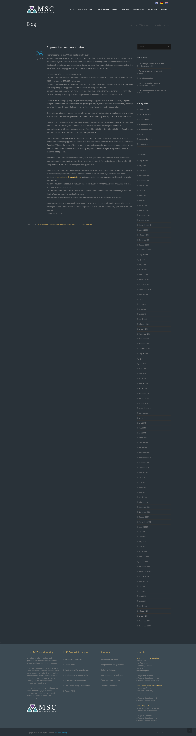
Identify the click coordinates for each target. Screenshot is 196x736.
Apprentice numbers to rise (65, 47)
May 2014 (142, 265)
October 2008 (144, 576)
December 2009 (144, 507)
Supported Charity (145, 139)
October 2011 (144, 403)
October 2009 (144, 517)
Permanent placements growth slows (150, 72)
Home (72, 9)
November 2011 (144, 398)
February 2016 (144, 210)
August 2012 (143, 354)
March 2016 (143, 205)
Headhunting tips (145, 129)
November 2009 (144, 512)
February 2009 (144, 556)
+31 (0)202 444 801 (144, 715)
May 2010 (142, 487)
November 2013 (144, 279)
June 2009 (142, 537)
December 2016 (144, 175)
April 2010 (142, 492)
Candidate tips (144, 109)
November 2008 (144, 571)
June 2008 (142, 591)
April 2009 (142, 547)
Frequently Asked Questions (112, 664)
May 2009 (142, 542)
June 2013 (142, 304)
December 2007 (144, 621)
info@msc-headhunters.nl (146, 718)
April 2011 (142, 433)
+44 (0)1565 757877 (144, 675)
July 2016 (142, 190)
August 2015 (143, 230)
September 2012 (145, 349)
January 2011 (143, 448)
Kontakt (164, 9)
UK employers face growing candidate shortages (149, 84)
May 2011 (142, 428)
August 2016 (143, 185)
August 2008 (143, 581)
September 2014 (145, 250)
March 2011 (143, 438)
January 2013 (143, 329)
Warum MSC (152, 9)
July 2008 (142, 586)
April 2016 (142, 200)
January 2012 (143, 388)
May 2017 (142, 166)
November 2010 (144, 457)
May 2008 (142, 596)
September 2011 (145, 408)
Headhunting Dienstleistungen (77, 670)
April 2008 (142, 601)
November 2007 (144, 626)
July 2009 (142, 532)
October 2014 (144, 245)
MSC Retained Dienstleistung (112, 675)
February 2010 (144, 502)
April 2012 (142, 373)
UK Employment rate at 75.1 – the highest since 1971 (151, 65)
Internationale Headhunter (107, 9)
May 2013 (142, 309)
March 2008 (143, 606)
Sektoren (126, 9)
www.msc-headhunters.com (147, 680)
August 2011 (143, 413)
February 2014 (144, 274)
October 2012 (144, 344)
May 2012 (142, 368)
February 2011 (144, 443)
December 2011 (144, 393)
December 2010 (144, 452)
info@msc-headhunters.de (147, 698)
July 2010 (142, 477)
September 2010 (145, 467)
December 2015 (144, 215)
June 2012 (142, 363)
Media (141, 134)
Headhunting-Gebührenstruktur (77, 675)
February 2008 (144, 611)
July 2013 (142, 299)
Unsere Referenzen (109, 685)
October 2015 (144, 220)
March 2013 (143, 319)
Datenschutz (70, 664)
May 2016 (142, 195)
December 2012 (144, 334)
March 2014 (143, 269)
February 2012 (144, 383)
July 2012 (142, 358)
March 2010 (143, 497)
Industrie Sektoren (108, 670)
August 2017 (143, 161)
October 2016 (144, 180)
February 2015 (144, 235)
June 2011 (142, 423)
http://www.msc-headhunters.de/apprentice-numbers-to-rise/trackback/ (65, 224)
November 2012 (144, 339)
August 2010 (143, 472)
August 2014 (143, 255)
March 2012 (143, 378)
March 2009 (143, 551)
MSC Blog (140, 25)
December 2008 (144, 566)
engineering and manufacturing (68, 177)
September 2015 (145, 225)
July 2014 (142, 260)
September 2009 (145, 522)
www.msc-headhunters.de (147, 700)
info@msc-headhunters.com (147, 678)
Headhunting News (146, 124)
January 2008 (143, 616)
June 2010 (142, 482)
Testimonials (138, 9)
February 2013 (144, 324)
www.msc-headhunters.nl (146, 720)
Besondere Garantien (73, 659)
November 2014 (144, 240)
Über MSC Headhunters (110, 680)
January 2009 (143, 561)
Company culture (145, 114)
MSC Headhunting (61, 732)
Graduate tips (144, 119)
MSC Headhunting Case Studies (77, 685)
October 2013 (144, 284)
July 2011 (142, 418)
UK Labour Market (146, 78)
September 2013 (145, 289)
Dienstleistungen (85, 9)
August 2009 (143, 527)
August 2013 (143, 294)
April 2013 (142, 314)
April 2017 (142, 170)
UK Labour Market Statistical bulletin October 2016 (152, 91)
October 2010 (144, 462)
